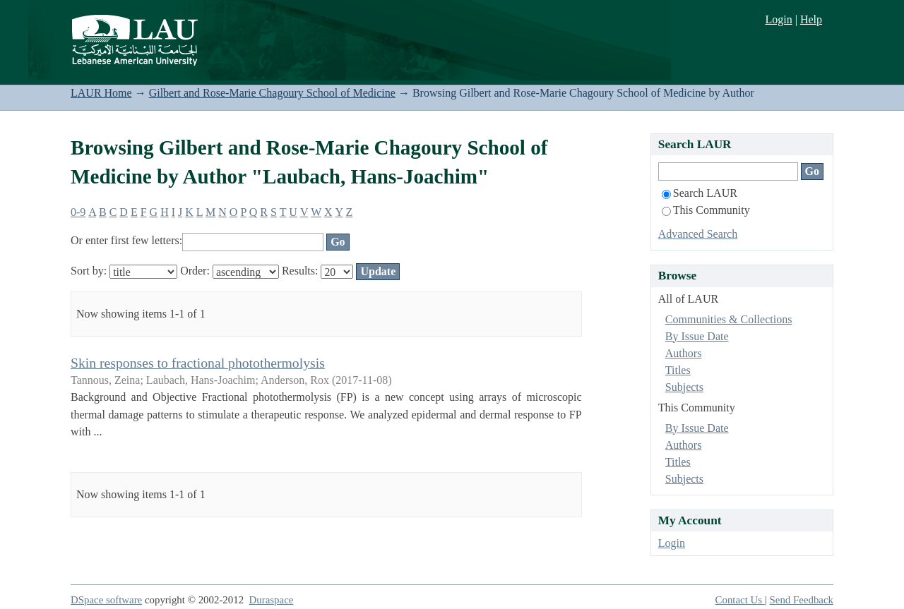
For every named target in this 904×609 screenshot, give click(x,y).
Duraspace (271, 599)
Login (778, 19)
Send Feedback (801, 599)
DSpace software (106, 599)
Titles (678, 370)
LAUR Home (101, 93)
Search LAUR (699, 193)
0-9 (78, 212)
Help (811, 19)
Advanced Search (697, 234)
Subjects (684, 387)
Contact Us (740, 599)
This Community (706, 210)
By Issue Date (697, 336)
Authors (683, 353)
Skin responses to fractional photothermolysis (198, 362)
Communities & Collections (728, 319)
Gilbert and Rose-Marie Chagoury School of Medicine (272, 93)
